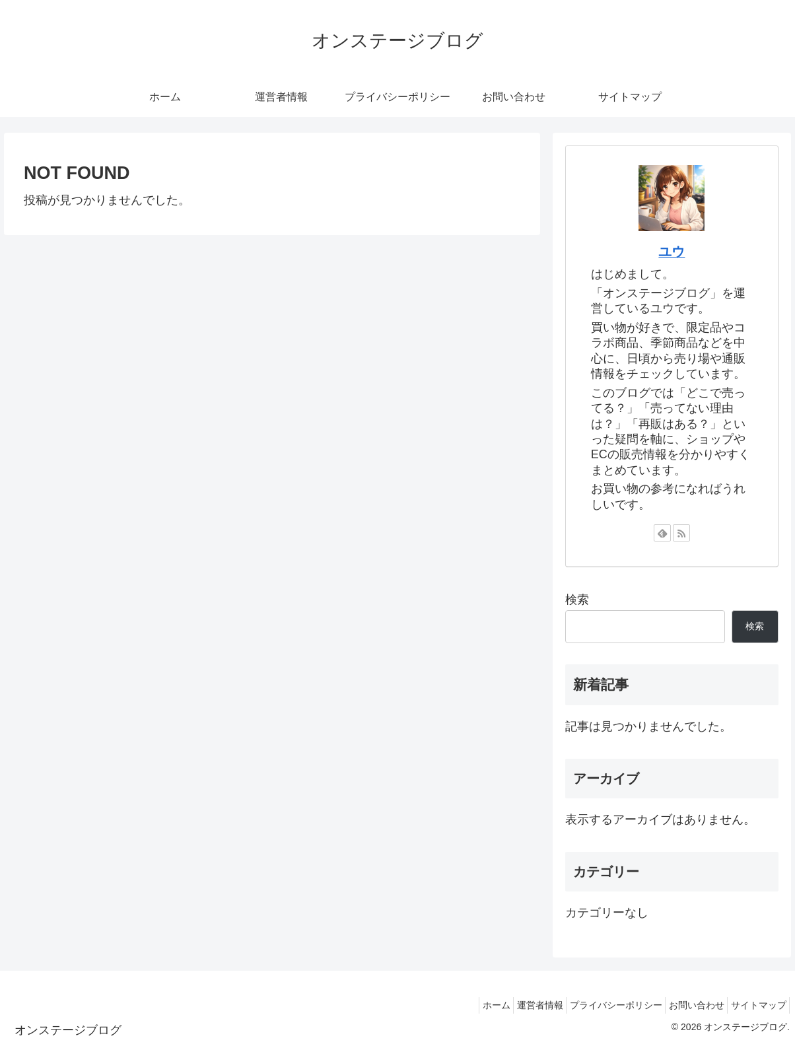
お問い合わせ (685, 1005)
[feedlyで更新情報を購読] (662, 532)
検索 (577, 599)
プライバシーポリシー (597, 1005)
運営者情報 (514, 1005)
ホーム (463, 1005)
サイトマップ (754, 1005)
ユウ (671, 251)
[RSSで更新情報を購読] (681, 532)
